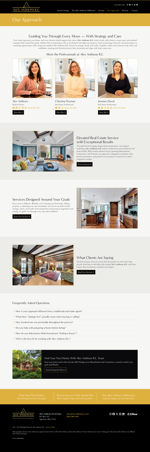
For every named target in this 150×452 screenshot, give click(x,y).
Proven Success (84, 164)
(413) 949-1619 (119, 5)
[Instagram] (20, 107)
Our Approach (113, 10)
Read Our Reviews (85, 272)
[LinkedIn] (26, 107)
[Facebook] (17, 107)
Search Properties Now (55, 369)
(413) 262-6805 (70, 107)
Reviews (125, 10)
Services (101, 10)
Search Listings (63, 10)
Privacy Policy (50, 427)
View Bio (17, 112)
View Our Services (21, 216)
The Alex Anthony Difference (83, 10)
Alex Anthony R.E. (23, 413)
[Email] (13, 107)
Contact (134, 10)
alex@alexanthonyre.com (78, 413)
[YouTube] (23, 107)
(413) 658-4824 (119, 107)
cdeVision (20, 438)
